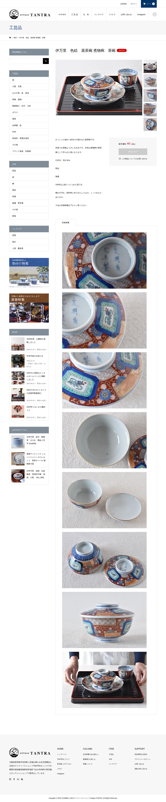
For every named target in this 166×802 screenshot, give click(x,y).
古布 (110, 759)
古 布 (86, 14)
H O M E (62, 14)
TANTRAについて (63, 759)
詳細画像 (65, 222)
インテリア (98, 14)
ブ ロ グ (112, 14)
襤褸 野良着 (17, 203)
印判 (14, 132)
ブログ (59, 769)
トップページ (62, 754)
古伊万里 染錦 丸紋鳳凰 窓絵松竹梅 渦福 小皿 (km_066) (36, 474)
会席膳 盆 (17, 125)
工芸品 (111, 754)
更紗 (14, 190)
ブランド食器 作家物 (21, 151)
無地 (14, 216)
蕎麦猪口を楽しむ (89, 759)
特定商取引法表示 (141, 754)
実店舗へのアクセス (64, 764)
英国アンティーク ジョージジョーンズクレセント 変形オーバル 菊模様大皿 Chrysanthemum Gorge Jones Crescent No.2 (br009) (36, 459)
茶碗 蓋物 (17, 99)
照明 (14, 235)
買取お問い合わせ (141, 769)
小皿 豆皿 (17, 86)
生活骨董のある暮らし (91, 754)
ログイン (134, 4)
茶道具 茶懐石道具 (20, 138)
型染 (14, 171)
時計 (14, 242)
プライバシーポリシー (142, 759)
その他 (15, 145)
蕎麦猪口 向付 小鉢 (21, 106)
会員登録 (123, 4)
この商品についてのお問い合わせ (134, 159)
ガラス (15, 112)
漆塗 (14, 119)
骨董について (88, 764)
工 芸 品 (74, 14)
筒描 (14, 196)
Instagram (141, 14)
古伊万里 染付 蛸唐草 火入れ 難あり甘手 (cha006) (36, 440)
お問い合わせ (126, 14)
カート (151, 4)
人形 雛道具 (17, 248)
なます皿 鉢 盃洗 (20, 93)
